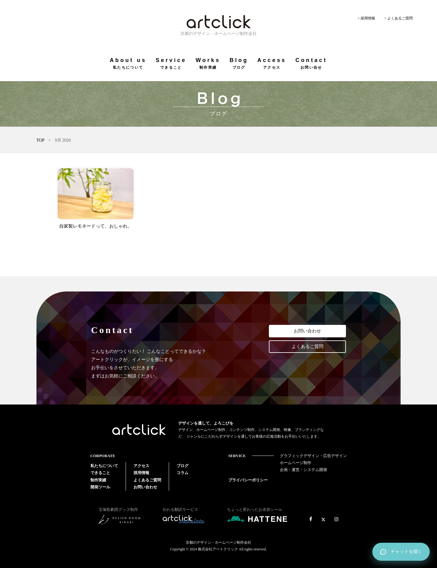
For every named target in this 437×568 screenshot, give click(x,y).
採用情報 (141, 472)
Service (171, 63)
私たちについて (104, 465)
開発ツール (100, 487)
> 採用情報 (366, 18)
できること (100, 472)
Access (271, 63)
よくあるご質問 (308, 346)
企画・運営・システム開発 (303, 469)
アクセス (141, 465)
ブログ (182, 465)
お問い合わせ (307, 331)
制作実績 (98, 480)
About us (128, 63)
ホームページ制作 (295, 462)
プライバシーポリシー (248, 480)
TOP (40, 140)
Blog (238, 63)
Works (208, 63)
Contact (311, 63)
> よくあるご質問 (398, 18)
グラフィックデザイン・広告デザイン (313, 455)
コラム (182, 472)
